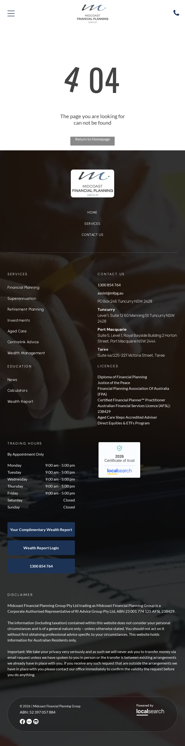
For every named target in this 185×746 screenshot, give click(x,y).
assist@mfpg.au (110, 293)
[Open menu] (11, 13)
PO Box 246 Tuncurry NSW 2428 (125, 301)
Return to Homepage (92, 139)
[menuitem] (92, 215)
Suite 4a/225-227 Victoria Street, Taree (131, 355)
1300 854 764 (109, 284)
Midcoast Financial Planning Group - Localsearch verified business (119, 460)
